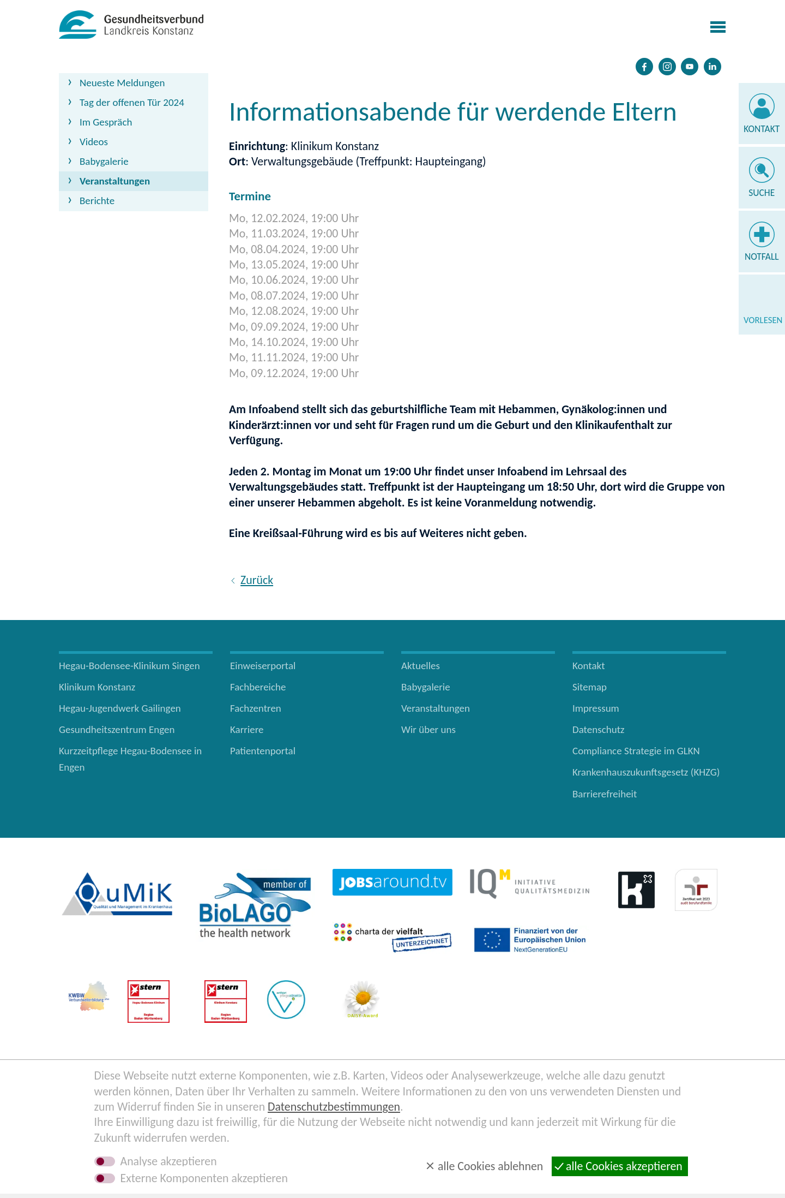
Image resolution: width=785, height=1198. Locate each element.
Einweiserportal (262, 665)
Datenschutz (598, 729)
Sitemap (589, 687)
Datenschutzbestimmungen (334, 1106)
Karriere (247, 729)
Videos (94, 141)
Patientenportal (262, 750)
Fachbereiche (258, 687)
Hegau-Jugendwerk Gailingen (120, 708)
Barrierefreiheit (604, 794)
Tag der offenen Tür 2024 (132, 102)
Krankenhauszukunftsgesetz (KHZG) (646, 772)
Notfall (762, 257)
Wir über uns (428, 729)
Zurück (256, 580)
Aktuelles (420, 665)
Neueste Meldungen (122, 82)
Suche (761, 193)
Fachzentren (255, 708)
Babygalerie (104, 161)
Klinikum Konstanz (97, 687)
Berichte (97, 200)
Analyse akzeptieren (168, 1161)
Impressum (595, 708)
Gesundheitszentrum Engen (117, 729)
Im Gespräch (106, 122)
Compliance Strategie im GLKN (636, 750)
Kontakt (762, 129)
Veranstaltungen (115, 181)
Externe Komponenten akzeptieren (204, 1178)
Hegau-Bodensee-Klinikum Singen (129, 665)
